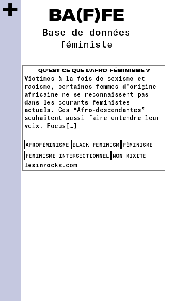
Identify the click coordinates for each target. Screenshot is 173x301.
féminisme (138, 145)
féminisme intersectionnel (67, 155)
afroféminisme (47, 145)
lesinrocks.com (50, 164)
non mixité (129, 155)
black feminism (95, 145)
